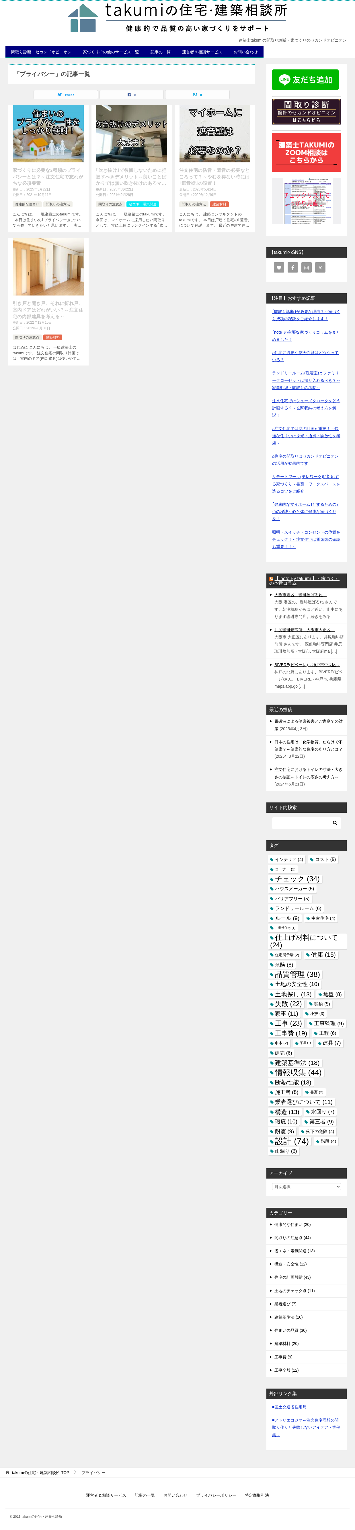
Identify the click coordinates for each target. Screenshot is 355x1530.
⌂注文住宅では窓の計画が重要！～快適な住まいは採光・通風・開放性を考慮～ (306, 435)
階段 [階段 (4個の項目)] (328, 1141)
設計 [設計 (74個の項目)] (292, 1141)
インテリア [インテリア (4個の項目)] (289, 859)
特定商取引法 (257, 1495)
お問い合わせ (246, 52)
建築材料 (219, 204)
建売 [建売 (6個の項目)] (283, 1053)
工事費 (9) (283, 1357)
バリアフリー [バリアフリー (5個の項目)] (292, 898)
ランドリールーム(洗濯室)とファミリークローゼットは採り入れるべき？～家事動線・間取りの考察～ (306, 380)
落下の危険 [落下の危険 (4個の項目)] (320, 1131)
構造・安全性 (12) (290, 1264)
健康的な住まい (27, 204)
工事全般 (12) (286, 1370)
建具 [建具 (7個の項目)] (332, 1043)
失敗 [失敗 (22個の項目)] (288, 1004)
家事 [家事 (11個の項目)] (286, 1013)
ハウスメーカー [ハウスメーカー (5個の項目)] (294, 888)
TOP (40, 1472)
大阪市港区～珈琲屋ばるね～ (300, 594)
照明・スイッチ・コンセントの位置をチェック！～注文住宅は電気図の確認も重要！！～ (306, 539)
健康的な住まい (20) (292, 1224)
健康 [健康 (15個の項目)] (323, 954)
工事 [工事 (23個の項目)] (288, 1023)
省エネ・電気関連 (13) (294, 1251)
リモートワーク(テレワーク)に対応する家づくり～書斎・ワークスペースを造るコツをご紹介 (306, 483)
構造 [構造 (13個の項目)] (287, 1112)
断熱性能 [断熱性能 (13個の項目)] (293, 1082)
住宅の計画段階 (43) (292, 1277)
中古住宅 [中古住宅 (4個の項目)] (323, 918)
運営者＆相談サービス (202, 52)
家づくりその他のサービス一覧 (111, 52)
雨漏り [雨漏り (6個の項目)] (286, 1151)
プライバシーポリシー (216, 1495)
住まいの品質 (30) (290, 1330)
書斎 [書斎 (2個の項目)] (316, 1092)
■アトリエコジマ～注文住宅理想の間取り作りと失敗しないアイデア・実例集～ (306, 1427)
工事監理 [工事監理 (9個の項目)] (329, 1023)
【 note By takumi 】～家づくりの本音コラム (304, 581)
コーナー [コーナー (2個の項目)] (285, 869)
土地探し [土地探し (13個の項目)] (293, 994)
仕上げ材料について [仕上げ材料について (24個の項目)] (304, 941)
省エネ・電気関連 (143, 204)
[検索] (306, 823)
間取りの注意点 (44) (292, 1237)
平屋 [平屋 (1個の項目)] (305, 1043)
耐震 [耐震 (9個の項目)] (284, 1131)
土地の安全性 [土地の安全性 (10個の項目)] (297, 984)
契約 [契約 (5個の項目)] (322, 1003)
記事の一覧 (161, 52)
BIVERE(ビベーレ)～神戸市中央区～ (307, 664)
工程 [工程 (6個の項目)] (327, 1033)
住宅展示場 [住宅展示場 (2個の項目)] (287, 955)
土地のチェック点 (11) (294, 1290)
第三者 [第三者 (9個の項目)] (321, 1122)
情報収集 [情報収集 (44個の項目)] (298, 1072)
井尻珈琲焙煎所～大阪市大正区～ (304, 629)
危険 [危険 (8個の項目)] (284, 965)
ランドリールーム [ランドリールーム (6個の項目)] (298, 908)
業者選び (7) (285, 1304)
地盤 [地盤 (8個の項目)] (332, 994)
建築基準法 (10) (288, 1317)
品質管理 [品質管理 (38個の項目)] (297, 974)
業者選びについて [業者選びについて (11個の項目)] (304, 1102)
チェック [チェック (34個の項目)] (297, 879)
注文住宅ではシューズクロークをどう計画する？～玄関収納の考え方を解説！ (306, 407)
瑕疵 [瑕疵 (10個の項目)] (286, 1121)
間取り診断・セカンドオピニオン (41, 52)
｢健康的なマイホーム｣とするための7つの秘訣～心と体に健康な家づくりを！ (305, 511)
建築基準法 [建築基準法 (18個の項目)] (297, 1062)
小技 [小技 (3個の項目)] (317, 1013)
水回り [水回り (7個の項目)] (322, 1112)
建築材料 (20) (286, 1343)
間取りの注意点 (58, 204)
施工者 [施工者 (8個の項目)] (287, 1092)
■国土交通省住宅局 (289, 1407)
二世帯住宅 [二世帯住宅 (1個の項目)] (285, 928)
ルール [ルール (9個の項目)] (287, 918)
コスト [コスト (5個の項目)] (325, 859)
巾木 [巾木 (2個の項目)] (281, 1043)
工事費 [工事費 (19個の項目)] (291, 1033)
